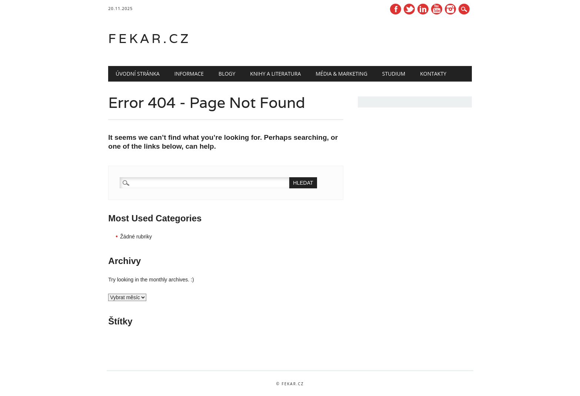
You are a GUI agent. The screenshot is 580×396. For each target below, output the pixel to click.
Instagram (450, 9)
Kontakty (433, 73)
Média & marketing (341, 73)
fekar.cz (149, 38)
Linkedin (423, 9)
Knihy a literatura (275, 73)
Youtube (436, 9)
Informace (189, 73)
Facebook (395, 9)
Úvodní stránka (138, 73)
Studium (393, 73)
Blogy (227, 73)
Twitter (409, 9)
